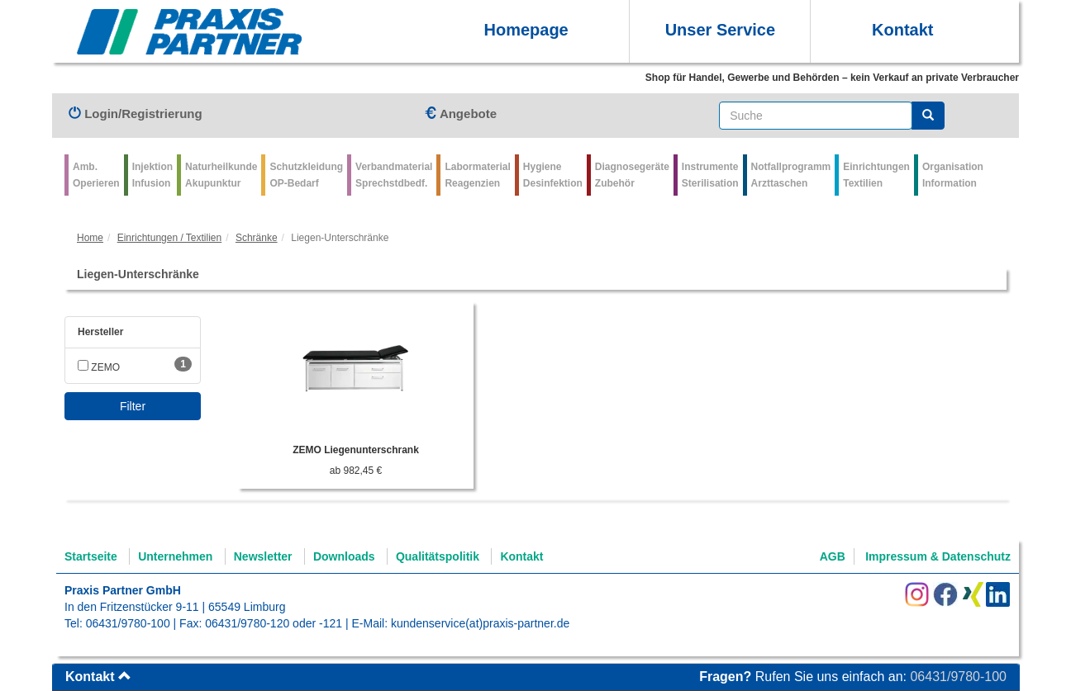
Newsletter (263, 556)
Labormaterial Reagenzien (477, 175)
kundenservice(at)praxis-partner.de (480, 623)
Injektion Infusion (152, 175)
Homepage (525, 30)
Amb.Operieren (96, 175)
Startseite (90, 556)
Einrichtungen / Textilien (169, 238)
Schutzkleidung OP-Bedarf (306, 175)
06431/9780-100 (128, 623)
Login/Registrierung (135, 113)
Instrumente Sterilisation (710, 175)
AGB (832, 556)
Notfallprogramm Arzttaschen (791, 175)
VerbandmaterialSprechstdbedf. (393, 175)
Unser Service (720, 30)
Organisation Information (952, 175)
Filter (132, 406)
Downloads (344, 556)
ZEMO (99, 367)
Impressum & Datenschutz (938, 556)
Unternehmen (175, 556)
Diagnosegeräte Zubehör (632, 175)
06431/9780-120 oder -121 (273, 623)
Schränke (257, 238)
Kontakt (902, 30)
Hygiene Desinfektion (553, 175)
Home (90, 238)
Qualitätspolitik (437, 556)
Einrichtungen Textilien (876, 175)
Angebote (460, 113)
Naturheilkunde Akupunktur (221, 175)
